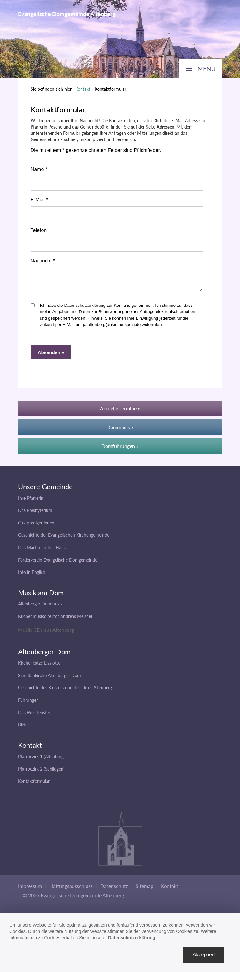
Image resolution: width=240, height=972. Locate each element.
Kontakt (82, 89)
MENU (207, 68)
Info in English (31, 575)
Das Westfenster (34, 715)
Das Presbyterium (35, 513)
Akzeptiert (204, 954)
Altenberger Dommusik (40, 606)
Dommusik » (120, 430)
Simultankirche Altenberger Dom (49, 678)
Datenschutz (114, 889)
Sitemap (144, 889)
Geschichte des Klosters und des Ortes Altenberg (65, 690)
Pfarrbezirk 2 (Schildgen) (41, 771)
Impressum (30, 889)
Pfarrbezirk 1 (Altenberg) (41, 759)
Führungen (28, 703)
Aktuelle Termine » (120, 411)
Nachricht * (43, 260)
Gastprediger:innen (36, 525)
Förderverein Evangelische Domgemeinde (57, 562)
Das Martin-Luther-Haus (42, 550)
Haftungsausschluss (71, 889)
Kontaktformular (34, 784)
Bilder (23, 727)
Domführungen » (120, 449)
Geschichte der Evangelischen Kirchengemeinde (63, 537)
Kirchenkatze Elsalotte (39, 665)
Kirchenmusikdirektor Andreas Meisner (55, 619)
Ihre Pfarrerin (30, 501)
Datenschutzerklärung (84, 308)
